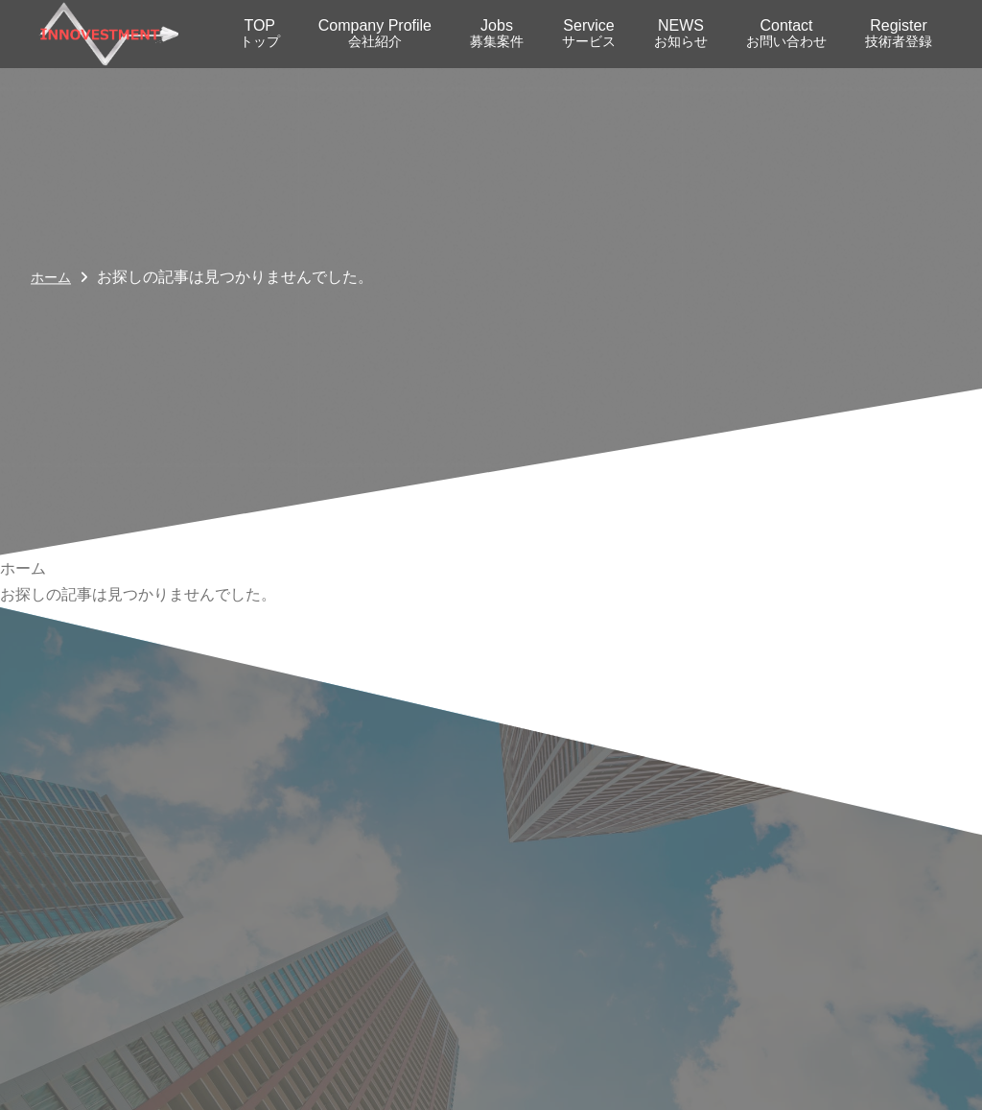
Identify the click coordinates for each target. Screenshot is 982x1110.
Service (589, 33)
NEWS (681, 33)
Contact (786, 33)
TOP (260, 33)
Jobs (497, 33)
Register (898, 33)
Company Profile (375, 33)
